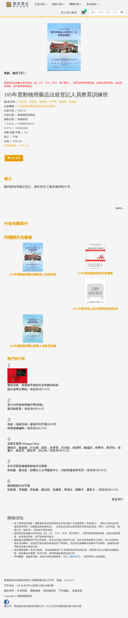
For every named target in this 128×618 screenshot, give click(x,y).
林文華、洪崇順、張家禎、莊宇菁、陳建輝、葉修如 (48, 101)
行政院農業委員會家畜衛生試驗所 (36, 106)
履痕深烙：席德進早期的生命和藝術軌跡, (33, 385)
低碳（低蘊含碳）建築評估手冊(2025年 (31, 424)
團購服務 (35, 590)
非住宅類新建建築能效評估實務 (27, 466)
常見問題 (22, 590)
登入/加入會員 (69, 12)
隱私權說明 (49, 590)
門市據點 (64, 590)
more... (120, 208)
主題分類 (41, 4)
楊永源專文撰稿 (17, 389)
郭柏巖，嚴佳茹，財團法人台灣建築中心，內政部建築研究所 (45, 470)
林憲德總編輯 (15, 428)
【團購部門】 (75, 556)
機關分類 (75, 4)
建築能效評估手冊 (18, 485)
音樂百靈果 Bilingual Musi (23, 443)
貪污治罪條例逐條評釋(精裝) (25, 404)
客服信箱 (77, 590)
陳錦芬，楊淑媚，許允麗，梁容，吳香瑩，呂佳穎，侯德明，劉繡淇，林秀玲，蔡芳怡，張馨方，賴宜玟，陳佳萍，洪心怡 (64, 449)
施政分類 (58, 4)
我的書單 (13, 158)
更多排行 (117, 499)
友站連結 (92, 4)
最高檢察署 (14, 408)
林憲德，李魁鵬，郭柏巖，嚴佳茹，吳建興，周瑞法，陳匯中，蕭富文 (51, 489)
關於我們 (9, 590)
